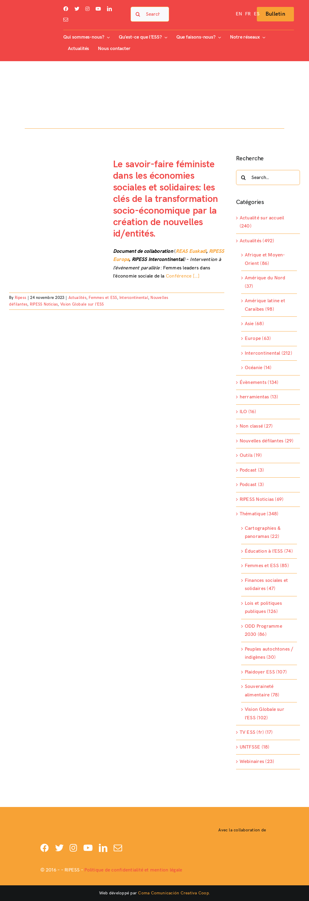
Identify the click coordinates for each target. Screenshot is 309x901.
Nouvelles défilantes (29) (267, 441)
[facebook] (65, 8)
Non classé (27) (256, 426)
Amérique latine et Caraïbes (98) (265, 305)
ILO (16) (248, 412)
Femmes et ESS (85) (267, 566)
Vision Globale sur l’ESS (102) (264, 714)
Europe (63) (258, 338)
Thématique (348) (259, 514)
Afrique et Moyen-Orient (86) (265, 259)
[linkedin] (109, 8)
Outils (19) (251, 455)
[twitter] (76, 8)
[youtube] (98, 8)
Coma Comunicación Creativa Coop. (174, 893)
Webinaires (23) (257, 761)
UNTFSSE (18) (255, 747)
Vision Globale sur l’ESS (82, 304)
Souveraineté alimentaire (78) (262, 691)
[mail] (65, 19)
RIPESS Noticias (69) (262, 499)
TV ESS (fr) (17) (256, 732)
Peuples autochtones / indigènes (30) (269, 653)
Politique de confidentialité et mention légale (133, 870)
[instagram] (87, 8)
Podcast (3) (252, 470)
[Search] (138, 14)
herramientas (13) (259, 397)
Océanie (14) (258, 368)
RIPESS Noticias (44, 304)
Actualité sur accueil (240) (262, 222)
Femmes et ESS (103, 297)
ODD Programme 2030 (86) (263, 630)
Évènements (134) (259, 382)
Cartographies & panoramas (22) (263, 533)
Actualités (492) (257, 241)
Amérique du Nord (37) (265, 282)
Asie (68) (254, 324)
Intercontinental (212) (268, 353)
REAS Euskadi (191, 251)
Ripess (20, 297)
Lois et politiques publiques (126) (263, 608)
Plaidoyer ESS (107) (266, 672)
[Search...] (150, 14)
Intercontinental (133, 297)
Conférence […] (183, 276)
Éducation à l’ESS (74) (269, 551)
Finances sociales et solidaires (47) (266, 585)
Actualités (77, 297)
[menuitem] (239, 14)
